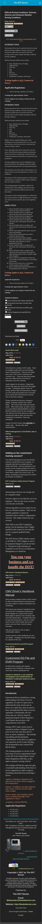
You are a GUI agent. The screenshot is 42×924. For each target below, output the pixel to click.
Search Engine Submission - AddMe (21, 911)
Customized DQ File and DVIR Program (19, 644)
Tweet (17, 340)
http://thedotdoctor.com (25, 904)
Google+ (21, 915)
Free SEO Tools (21, 908)
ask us (23, 630)
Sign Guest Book (22, 821)
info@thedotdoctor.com (26, 869)
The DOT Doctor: (21, 2)
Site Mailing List (10, 821)
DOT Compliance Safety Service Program (20, 481)
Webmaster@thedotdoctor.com (21, 900)
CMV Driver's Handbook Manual (16, 572)
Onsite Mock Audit (12, 350)
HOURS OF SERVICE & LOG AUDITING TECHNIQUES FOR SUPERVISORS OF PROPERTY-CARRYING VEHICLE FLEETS (20, 677)
